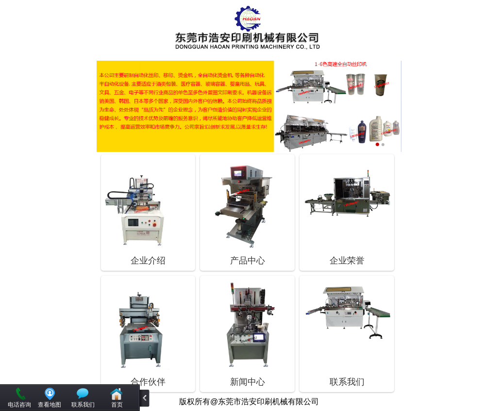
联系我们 (83, 404)
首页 (117, 404)
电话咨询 (19, 404)
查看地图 (49, 404)
